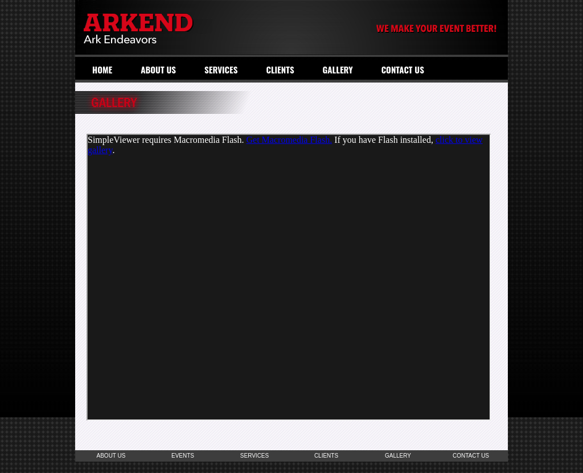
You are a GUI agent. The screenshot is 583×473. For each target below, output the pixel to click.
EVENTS (182, 456)
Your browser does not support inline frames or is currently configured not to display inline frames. (289, 277)
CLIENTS (280, 69)
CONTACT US (402, 69)
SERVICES (221, 69)
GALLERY (338, 69)
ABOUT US (158, 69)
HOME (102, 69)
